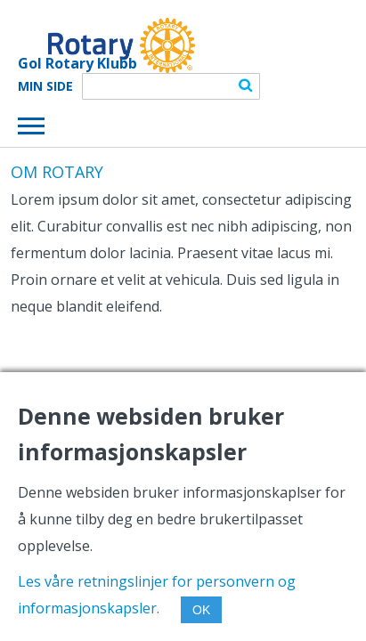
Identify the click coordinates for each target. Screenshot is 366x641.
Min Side (45, 86)
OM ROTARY (57, 172)
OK (201, 610)
